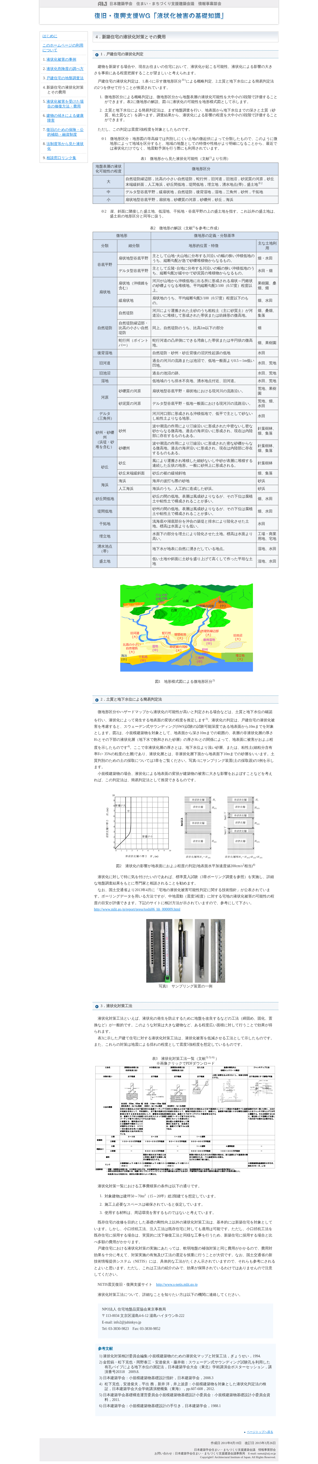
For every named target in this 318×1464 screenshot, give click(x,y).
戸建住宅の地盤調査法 (65, 78)
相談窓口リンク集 (61, 158)
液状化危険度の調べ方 (65, 69)
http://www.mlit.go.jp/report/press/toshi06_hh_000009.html (137, 909)
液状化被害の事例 (61, 59)
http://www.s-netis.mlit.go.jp (176, 1285)
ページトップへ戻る (260, 1431)
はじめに (49, 36)
